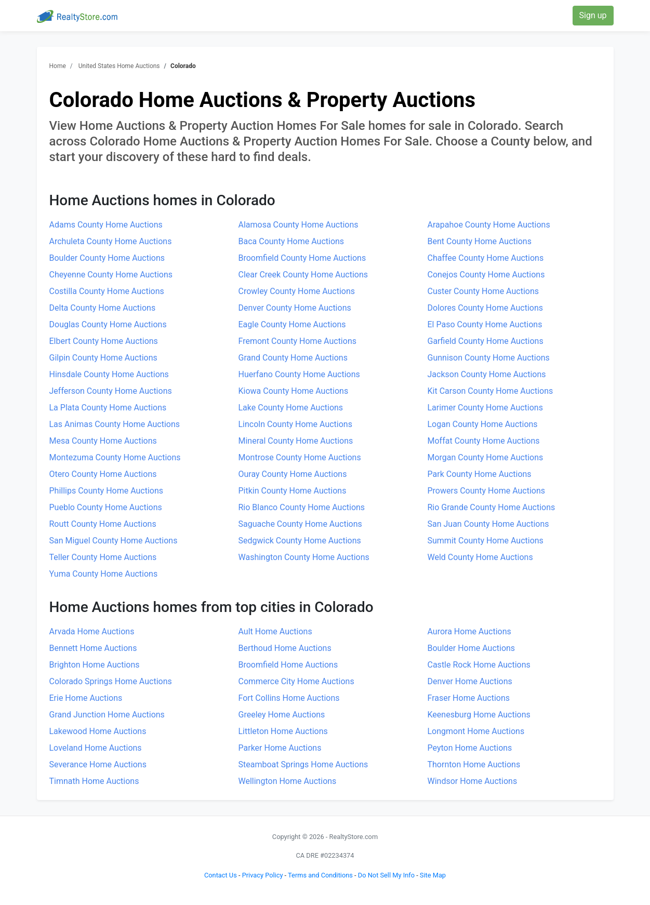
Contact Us (220, 875)
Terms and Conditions (320, 875)
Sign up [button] (593, 15)
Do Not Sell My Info (386, 875)
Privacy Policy (262, 875)
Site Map (433, 875)
